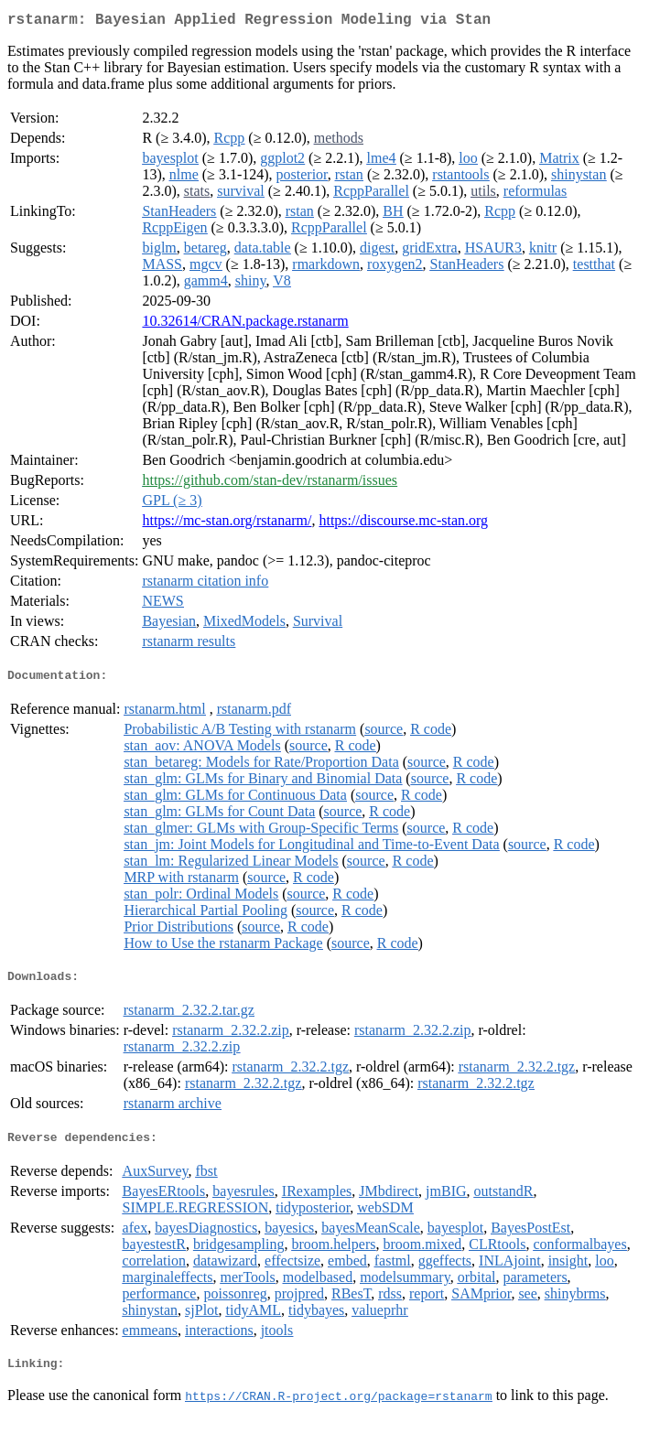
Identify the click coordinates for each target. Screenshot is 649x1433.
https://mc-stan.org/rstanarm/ (226, 524)
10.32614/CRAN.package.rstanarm (245, 324)
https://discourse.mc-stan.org (403, 524)
